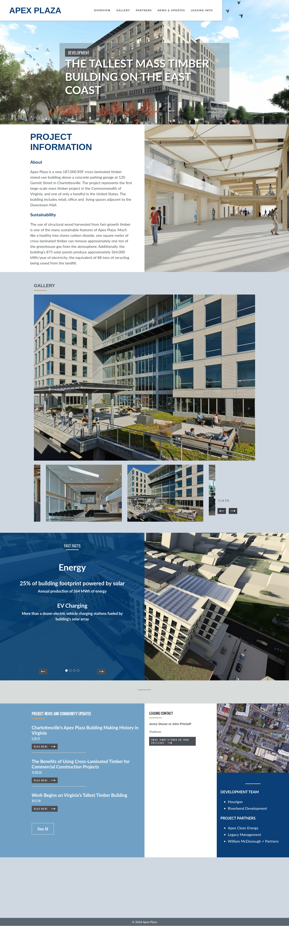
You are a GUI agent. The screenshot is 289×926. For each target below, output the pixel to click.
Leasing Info (269, 10)
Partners (211, 10)
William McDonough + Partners (253, 841)
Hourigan (235, 801)
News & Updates (238, 10)
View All (42, 829)
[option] (144, 380)
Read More (41, 746)
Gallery (190, 10)
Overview (169, 10)
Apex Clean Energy (243, 828)
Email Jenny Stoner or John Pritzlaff (170, 741)
